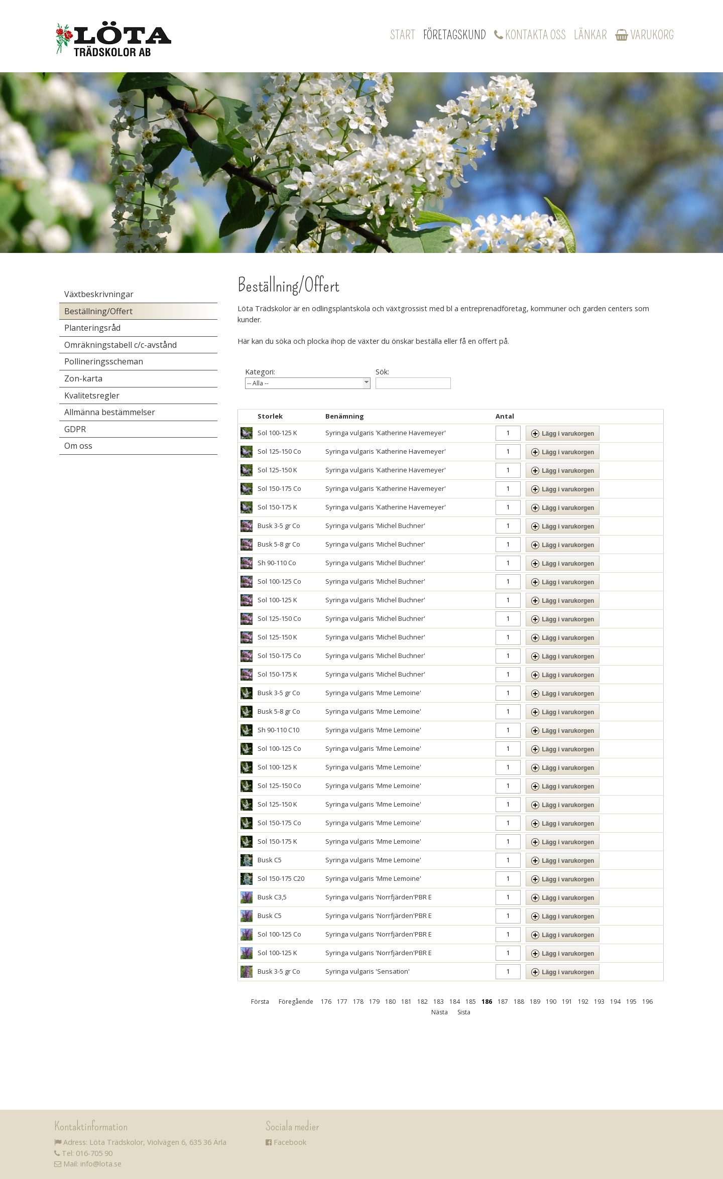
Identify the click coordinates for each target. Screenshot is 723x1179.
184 (454, 1001)
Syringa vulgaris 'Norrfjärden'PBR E (378, 896)
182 (422, 1001)
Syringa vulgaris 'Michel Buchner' (375, 525)
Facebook (286, 1142)
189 (535, 1001)
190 (551, 1001)
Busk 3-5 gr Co (279, 525)
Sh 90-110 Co (277, 562)
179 (374, 1001)
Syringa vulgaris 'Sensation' (367, 971)
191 (567, 1001)
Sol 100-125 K (277, 432)
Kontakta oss (530, 35)
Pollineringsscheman (103, 361)
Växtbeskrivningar (99, 294)
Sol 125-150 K (277, 469)
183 (438, 1001)
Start (402, 35)
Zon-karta (83, 378)
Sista (463, 1012)
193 (599, 1001)
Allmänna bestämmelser (109, 412)
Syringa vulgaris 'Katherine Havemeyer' (385, 432)
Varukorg (644, 35)
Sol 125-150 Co (279, 451)
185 (470, 1001)
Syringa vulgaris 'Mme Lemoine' (373, 692)
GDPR (75, 429)
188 (519, 1001)
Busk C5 (270, 859)
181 (406, 1001)
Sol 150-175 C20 (281, 878)
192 (583, 1001)
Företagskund (454, 35)
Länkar (590, 35)
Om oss (78, 445)
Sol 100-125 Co (279, 581)
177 (342, 1001)
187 (503, 1001)
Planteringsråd (92, 327)
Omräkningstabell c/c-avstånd (120, 344)
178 (358, 1001)
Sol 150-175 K (277, 506)
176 (326, 1001)
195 (631, 1001)
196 (647, 1001)
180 (390, 1001)
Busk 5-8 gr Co (279, 544)
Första (260, 1001)
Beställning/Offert (98, 311)
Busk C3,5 (272, 896)
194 (615, 1001)
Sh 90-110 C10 (278, 729)
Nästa (439, 1012)
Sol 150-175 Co (279, 488)
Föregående (296, 1001)
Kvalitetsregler (91, 395)
